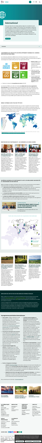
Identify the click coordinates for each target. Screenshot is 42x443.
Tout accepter (20, 441)
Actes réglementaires (36, 412)
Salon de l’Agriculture (15, 421)
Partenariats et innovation (14, 407)
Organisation (34, 406)
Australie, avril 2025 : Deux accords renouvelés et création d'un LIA (7, 155)
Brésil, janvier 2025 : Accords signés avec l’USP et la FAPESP (34, 155)
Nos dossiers (3, 426)
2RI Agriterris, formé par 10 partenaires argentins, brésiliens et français (35, 266)
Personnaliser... (36, 441)
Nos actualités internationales (5, 396)
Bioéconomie (3, 412)
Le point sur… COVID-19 (5, 421)
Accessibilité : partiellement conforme (9, 440)
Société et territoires (5, 415)
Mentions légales (4, 439)
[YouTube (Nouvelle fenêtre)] (16, 432)
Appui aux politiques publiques (25, 414)
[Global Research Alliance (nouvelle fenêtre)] (20, 298)
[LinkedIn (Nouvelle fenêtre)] (9, 432)
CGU (10, 439)
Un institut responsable (34, 409)
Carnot (12, 408)
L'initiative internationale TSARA (34, 396)
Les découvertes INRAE (5, 427)
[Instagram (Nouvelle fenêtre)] (14, 432)
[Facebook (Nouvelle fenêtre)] (11, 432)
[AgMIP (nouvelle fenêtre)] (17, 299)
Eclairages (24, 412)
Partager (8, 38)
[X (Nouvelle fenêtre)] (18, 432)
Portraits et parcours (36, 411)
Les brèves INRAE (35, 413)
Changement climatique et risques (5, 414)
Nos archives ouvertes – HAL (36, 415)
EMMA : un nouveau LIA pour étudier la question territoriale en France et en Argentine (7, 266)
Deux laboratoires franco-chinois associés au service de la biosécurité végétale (20, 266)
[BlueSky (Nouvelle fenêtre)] (12, 432)
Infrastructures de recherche (14, 410)
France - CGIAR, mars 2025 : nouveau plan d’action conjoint (20, 155)
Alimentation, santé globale (5, 409)
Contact (2, 441)
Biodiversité (3, 411)
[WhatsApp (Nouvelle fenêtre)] (19, 432)
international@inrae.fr (19, 379)
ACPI (12, 348)
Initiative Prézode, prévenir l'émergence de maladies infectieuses (20, 396)
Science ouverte (14, 425)
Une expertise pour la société (26, 411)
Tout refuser (29, 441)
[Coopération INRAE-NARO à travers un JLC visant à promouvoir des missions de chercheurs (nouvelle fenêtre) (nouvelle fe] (29, 206)
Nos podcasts (3, 425)
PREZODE (13, 334)
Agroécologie (3, 407)
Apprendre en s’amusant (3, 423)
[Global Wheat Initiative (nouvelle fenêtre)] (9, 298)
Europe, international (36, 407)
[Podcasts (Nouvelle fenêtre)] (21, 432)
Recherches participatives (14, 423)
